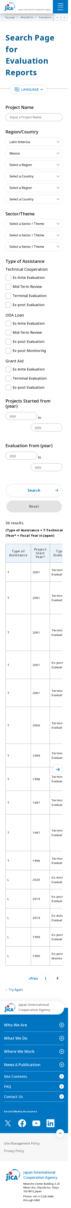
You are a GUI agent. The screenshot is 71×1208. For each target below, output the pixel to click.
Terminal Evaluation (30, 295)
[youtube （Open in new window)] (36, 1123)
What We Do (15, 1038)
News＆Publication (22, 1064)
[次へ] (58, 769)
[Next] (64, 17)
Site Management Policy (22, 1143)
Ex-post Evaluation (28, 304)
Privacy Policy (14, 1151)
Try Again (16, 989)
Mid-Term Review (27, 286)
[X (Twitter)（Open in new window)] (8, 1123)
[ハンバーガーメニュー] (60, 5)
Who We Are (15, 1025)
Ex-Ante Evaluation (29, 277)
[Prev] (33, 978)
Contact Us (13, 1096)
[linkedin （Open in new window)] (50, 1123)
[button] (28, 89)
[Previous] (57, 17)
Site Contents (15, 1076)
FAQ (7, 1086)
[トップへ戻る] (60, 1133)
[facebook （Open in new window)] (22, 1123)
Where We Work (19, 1051)
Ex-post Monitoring (29, 350)
